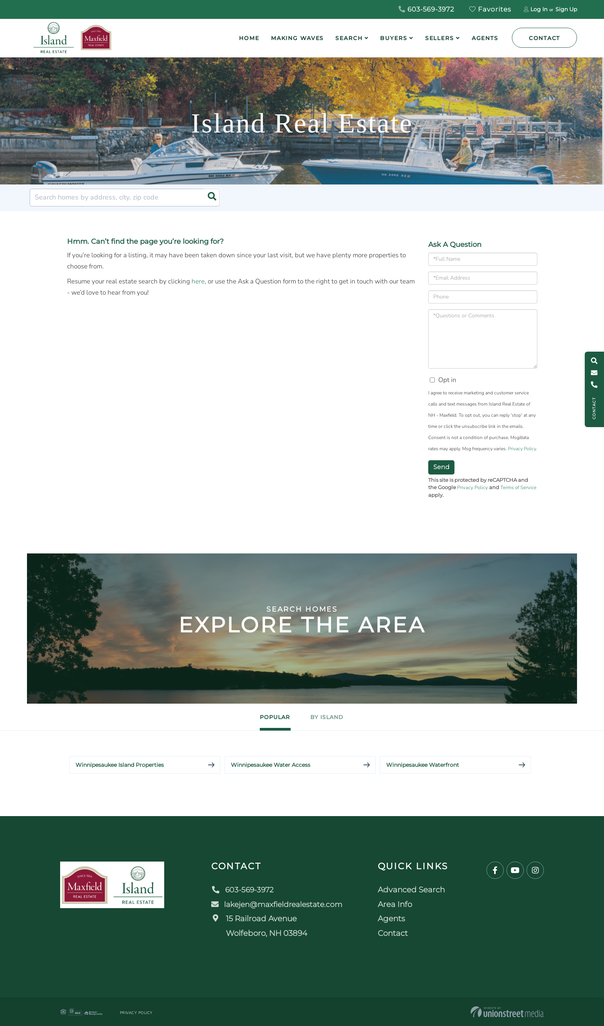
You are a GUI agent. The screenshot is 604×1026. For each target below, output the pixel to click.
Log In (538, 9)
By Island (332, 717)
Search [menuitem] (348, 38)
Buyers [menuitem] (393, 38)
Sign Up (566, 9)
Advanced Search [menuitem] (414, 889)
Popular (270, 717)
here (198, 281)
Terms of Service (518, 487)
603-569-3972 (426, 9)
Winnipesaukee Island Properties (120, 764)
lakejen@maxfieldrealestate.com (278, 904)
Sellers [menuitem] (439, 38)
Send (441, 467)
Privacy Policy (522, 449)
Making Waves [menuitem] (297, 38)
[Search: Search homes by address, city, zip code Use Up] (125, 197)
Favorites (490, 9)
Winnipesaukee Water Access (270, 764)
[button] (210, 197)
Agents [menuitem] (485, 38)
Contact (544, 38)
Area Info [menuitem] (397, 904)
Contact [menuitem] (395, 932)
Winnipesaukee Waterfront (422, 764)
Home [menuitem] (249, 38)
